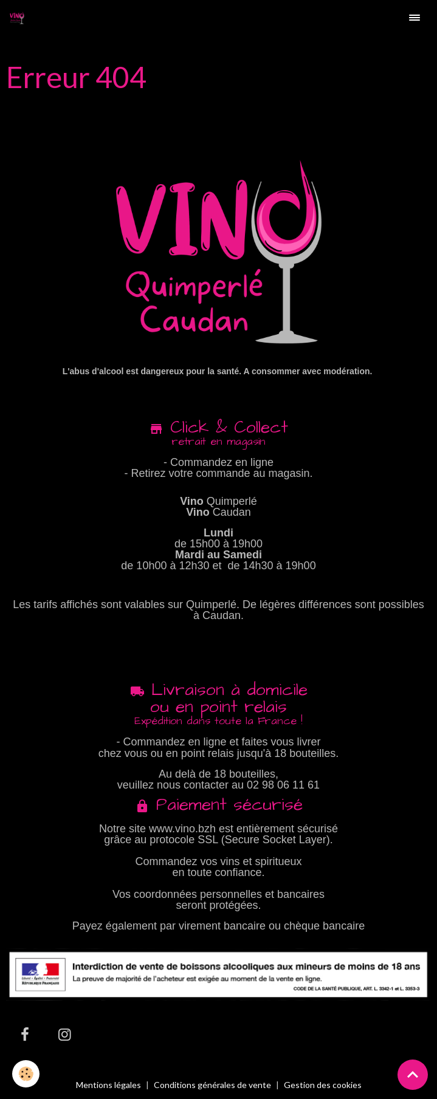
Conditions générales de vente (212, 1085)
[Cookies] (26, 1073)
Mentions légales (108, 1085)
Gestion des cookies (323, 1085)
